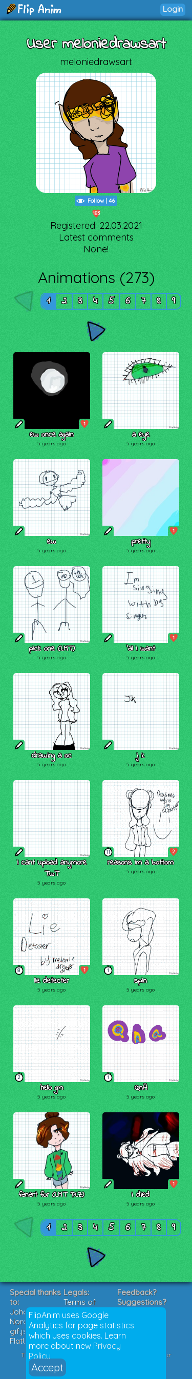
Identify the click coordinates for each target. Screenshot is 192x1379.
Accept (47, 1367)
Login (173, 9)
